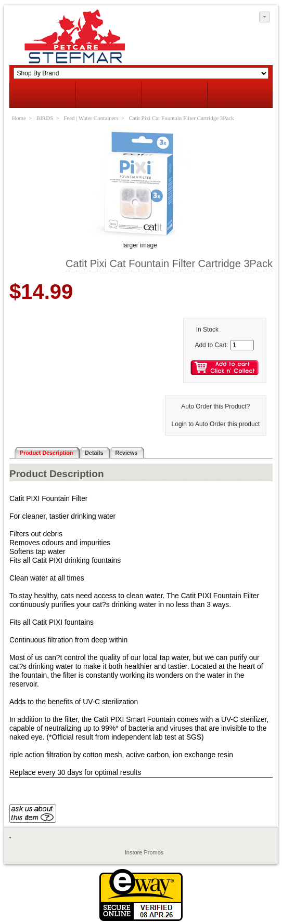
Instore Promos (144, 852)
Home (19, 118)
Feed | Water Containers (90, 118)
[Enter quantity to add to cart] (242, 345)
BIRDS (44, 118)
